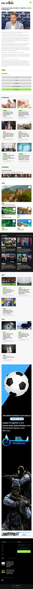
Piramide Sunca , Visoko (6, 217)
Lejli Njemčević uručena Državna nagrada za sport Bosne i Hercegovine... (8, 312)
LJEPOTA (20, 110)
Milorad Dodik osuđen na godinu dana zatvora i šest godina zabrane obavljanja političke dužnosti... (24, 250)
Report (17, 587)
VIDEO (3, 203)
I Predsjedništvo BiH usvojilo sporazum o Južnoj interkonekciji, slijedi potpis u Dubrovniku (10, 564)
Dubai (18, 217)
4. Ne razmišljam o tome (16, 86)
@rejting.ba (3, 172)
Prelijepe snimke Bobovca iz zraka (8, 204)
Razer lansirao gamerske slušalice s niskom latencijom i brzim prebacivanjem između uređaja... (8, 336)
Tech (2, 556)
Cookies (20, 587)
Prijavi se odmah (24, 551)
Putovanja (3, 554)
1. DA (16, 77)
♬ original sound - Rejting (19, 172)
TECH (4, 332)
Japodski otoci (5, 229)
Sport (2, 544)
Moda (2, 547)
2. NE (16, 80)
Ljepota (3, 549)
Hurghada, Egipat (20, 229)
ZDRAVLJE (4, 110)
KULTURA (3, 247)
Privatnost (13, 587)
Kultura (3, 551)
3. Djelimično (16, 83)
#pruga (9, 172)
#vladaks (6, 172)
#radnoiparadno (12, 172)
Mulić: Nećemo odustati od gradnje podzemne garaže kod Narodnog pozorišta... (8, 250)
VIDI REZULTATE (16, 89)
